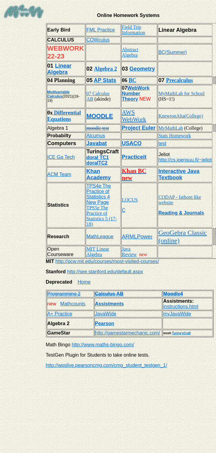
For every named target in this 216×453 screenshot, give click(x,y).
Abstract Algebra (130, 52)
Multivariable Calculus (58, 94)
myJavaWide (177, 313)
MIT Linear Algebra (97, 251)
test (162, 143)
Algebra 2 (105, 69)
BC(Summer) (172, 52)
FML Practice (100, 29)
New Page (97, 202)
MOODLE (99, 116)
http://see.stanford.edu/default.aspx (105, 271)
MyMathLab (170, 128)
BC (132, 80)
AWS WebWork (134, 116)
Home (84, 282)
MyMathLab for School (181, 93)
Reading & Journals (181, 212)
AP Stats (105, 80)
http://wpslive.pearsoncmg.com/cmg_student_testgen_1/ (106, 365)
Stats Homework (174, 135)
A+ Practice (59, 313)
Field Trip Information (133, 30)
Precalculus (179, 80)
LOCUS (130, 199)
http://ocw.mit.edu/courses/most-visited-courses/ (107, 261)
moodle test (97, 128)
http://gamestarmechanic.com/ (127, 332)
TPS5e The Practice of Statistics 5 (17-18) (101, 216)
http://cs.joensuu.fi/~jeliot (185, 159)
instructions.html (180, 306)
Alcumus (95, 135)
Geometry (142, 69)
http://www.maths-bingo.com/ (103, 344)
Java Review (129, 251)
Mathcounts (72, 303)
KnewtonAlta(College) (180, 115)
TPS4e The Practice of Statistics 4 (98, 191)
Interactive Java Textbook (178, 174)
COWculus (97, 39)
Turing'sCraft (181, 333)
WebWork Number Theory (135, 93)
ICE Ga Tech (61, 157)
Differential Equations (64, 116)
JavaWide (105, 313)
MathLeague (99, 236)
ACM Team (59, 174)
